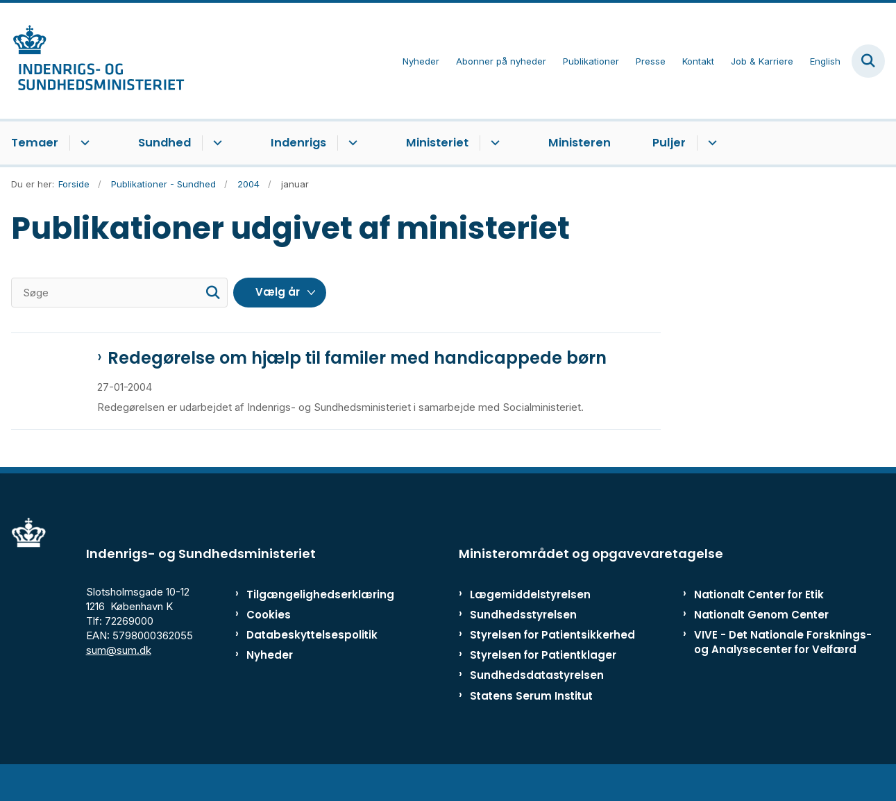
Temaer (34, 143)
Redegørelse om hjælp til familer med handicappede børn (357, 358)
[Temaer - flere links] (82, 143)
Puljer (669, 143)
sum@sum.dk (118, 681)
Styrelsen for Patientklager (543, 686)
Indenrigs (298, 143)
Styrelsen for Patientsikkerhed (552, 666)
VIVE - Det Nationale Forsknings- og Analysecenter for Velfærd (783, 673)
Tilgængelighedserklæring (304, 625)
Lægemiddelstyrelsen (530, 625)
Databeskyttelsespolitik (304, 666)
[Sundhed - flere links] (215, 143)
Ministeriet (437, 143)
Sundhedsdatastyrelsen (537, 706)
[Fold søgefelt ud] (868, 61)
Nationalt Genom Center (761, 645)
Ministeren (579, 143)
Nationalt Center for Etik (759, 625)
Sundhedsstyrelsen (523, 645)
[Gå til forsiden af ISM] (92, 60)
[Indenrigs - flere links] (350, 143)
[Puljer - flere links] (710, 143)
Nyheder (269, 686)
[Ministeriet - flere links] (493, 143)
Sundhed (164, 143)
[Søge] (119, 292)
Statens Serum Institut (531, 726)
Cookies (268, 645)
